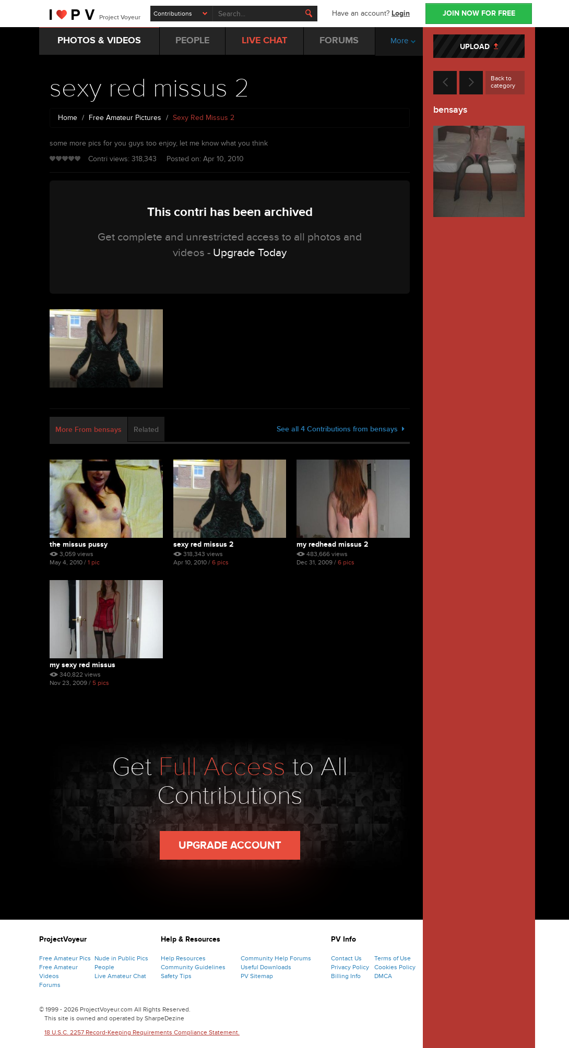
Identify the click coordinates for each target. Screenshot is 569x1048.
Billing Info (346, 976)
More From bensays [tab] (88, 429)
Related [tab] (146, 429)
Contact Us (346, 958)
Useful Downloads (266, 967)
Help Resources (183, 958)
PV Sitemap (257, 976)
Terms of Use (392, 958)
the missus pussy (79, 544)
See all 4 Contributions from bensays (341, 429)
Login (401, 13)
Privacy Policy (350, 967)
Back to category (503, 82)
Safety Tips (176, 976)
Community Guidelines (193, 967)
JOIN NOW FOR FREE (479, 13)
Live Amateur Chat (120, 976)
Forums (50, 985)
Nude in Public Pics (121, 958)
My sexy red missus (82, 665)
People (104, 967)
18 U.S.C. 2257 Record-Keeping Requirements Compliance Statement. (142, 1032)
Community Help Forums (276, 958)
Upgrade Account (230, 845)
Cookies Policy (395, 967)
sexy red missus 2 (203, 544)
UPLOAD (479, 46)
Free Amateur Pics (65, 958)
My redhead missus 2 (332, 544)
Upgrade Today (250, 252)
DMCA (383, 976)
